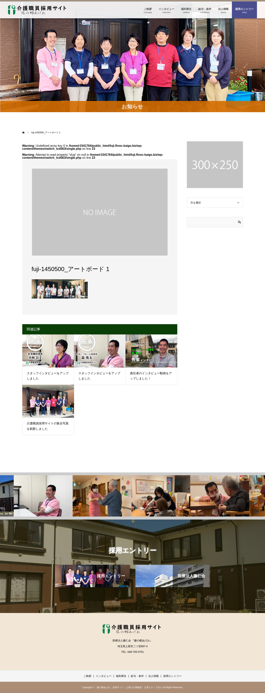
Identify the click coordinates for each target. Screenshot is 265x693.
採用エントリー (244, 8)
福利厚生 (186, 8)
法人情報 (223, 8)
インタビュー (166, 8)
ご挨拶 (148, 8)
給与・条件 (204, 8)
